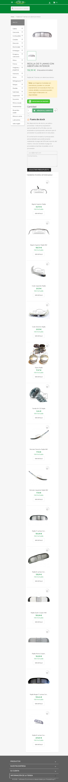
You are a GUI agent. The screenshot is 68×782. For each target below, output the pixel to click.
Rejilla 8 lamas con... (38, 572)
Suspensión (16, 95)
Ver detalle (39, 213)
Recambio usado (16, 111)
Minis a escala (17, 103)
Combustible (17, 36)
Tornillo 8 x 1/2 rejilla (38, 408)
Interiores (16, 74)
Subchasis (16, 92)
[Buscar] (20, 8)
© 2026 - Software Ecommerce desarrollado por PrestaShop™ (34, 779)
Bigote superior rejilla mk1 (38, 245)
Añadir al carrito (42, 111)
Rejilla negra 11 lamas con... (39, 694)
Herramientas (17, 106)
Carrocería (16, 32)
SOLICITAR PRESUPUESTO (39, 170)
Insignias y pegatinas (16, 69)
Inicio (15, 22)
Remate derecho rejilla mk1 (39, 449)
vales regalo (16, 123)
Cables (15, 29)
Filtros (14, 60)
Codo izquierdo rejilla (39, 286)
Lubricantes (16, 120)
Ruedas (15, 88)
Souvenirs (16, 99)
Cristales (15, 39)
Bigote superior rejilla (39, 204)
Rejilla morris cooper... (39, 653)
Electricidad (16, 47)
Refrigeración (17, 81)
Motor (15, 77)
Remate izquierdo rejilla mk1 (38, 490)
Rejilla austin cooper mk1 (39, 613)
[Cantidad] (29, 110)
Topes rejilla (39, 367)
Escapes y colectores (16, 55)
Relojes (15, 84)
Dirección (16, 43)
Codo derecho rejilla (38, 327)
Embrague (16, 50)
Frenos (15, 64)
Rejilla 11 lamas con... (38, 531)
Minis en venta (17, 116)
